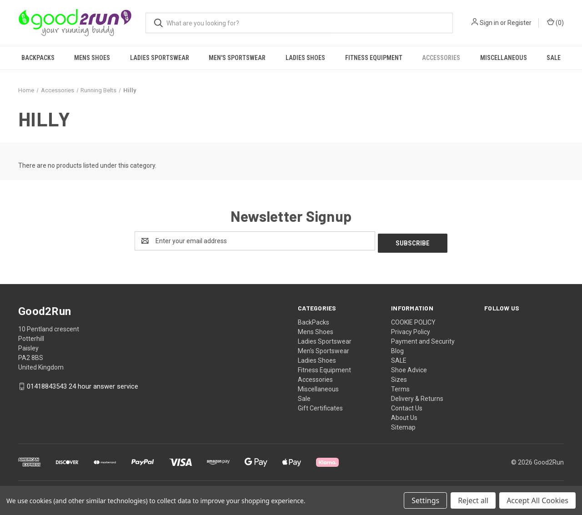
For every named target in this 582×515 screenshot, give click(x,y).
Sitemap (403, 425)
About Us (404, 415)
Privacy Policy (410, 329)
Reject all (473, 500)
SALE (398, 358)
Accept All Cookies (537, 500)
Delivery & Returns (417, 396)
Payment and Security (423, 339)
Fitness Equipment (373, 57)
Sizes (399, 377)
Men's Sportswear (237, 57)
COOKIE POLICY (413, 320)
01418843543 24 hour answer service (82, 384)
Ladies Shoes (305, 57)
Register (519, 22)
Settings (425, 500)
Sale (554, 57)
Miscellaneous (503, 57)
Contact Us (406, 406)
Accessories (441, 57)
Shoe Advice (409, 367)
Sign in (489, 22)
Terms (400, 386)
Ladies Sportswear (159, 57)
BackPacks (38, 57)
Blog (397, 348)
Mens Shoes (92, 57)
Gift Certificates (320, 406)
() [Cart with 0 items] (555, 22)
